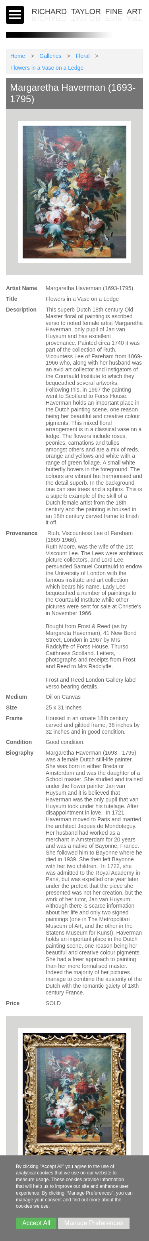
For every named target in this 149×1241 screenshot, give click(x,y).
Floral (83, 56)
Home (17, 56)
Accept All (36, 1223)
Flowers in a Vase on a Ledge (46, 68)
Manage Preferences (94, 1223)
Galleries (50, 56)
